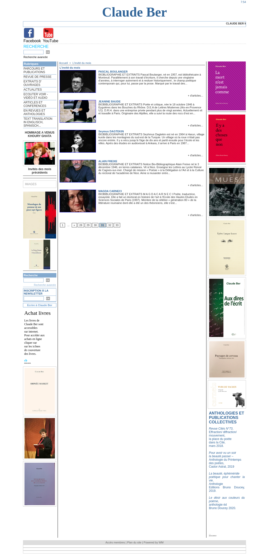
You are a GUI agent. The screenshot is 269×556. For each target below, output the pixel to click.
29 (88, 225)
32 (109, 225)
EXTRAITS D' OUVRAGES (32, 83)
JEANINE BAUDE (109, 101)
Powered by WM (154, 542)
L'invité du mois (81, 62)
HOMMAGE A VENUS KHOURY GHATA (40, 134)
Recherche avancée (35, 57)
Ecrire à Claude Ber (39, 305)
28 (80, 225)
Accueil (63, 62)
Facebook (32, 41)
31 (102, 225)
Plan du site (134, 542)
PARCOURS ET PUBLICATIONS (34, 70)
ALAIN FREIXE (107, 161)
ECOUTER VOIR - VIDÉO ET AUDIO (35, 96)
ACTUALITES (32, 89)
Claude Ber (134, 12)
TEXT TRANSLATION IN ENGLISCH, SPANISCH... (37, 122)
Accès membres (115, 542)
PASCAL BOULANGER (113, 71)
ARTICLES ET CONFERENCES (34, 104)
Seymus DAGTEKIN (111, 131)
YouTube (50, 41)
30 (95, 225)
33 (116, 225)
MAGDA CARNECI (110, 191)
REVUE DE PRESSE (37, 77)
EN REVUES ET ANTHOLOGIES (34, 112)
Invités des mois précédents (39, 170)
